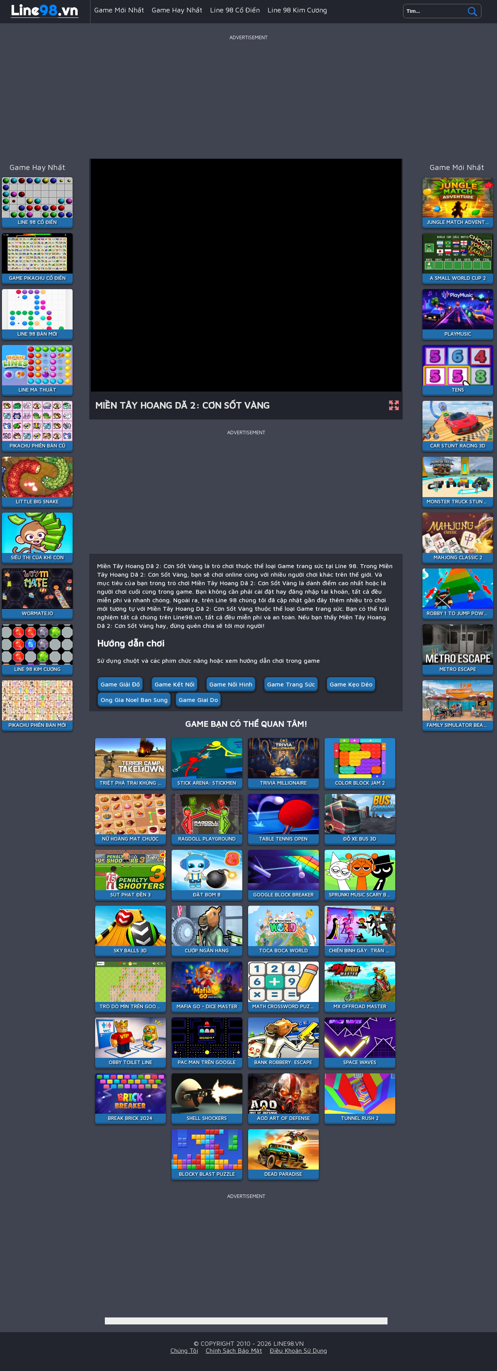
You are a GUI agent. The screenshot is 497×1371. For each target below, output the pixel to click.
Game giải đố (120, 684)
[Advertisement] (248, 96)
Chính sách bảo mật (234, 1350)
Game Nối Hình (230, 684)
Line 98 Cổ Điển (235, 10)
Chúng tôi (184, 1350)
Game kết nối (175, 684)
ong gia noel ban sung (134, 699)
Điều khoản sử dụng (298, 1350)
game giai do (198, 699)
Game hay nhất (177, 10)
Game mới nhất (119, 10)
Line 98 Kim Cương (297, 10)
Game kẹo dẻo (351, 684)
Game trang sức (291, 684)
